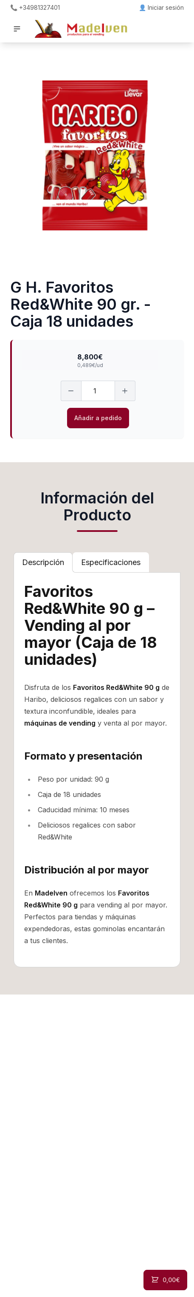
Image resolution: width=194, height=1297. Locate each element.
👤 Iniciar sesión (161, 7)
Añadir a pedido (98, 417)
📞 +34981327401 (35, 7)
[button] (17, 29)
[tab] (43, 562)
